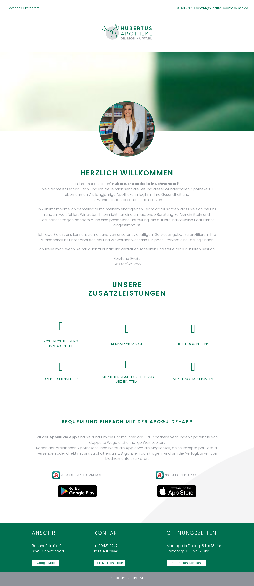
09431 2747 (184, 8)
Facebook (15, 8)
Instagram (32, 8)
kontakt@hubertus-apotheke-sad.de (222, 8)
